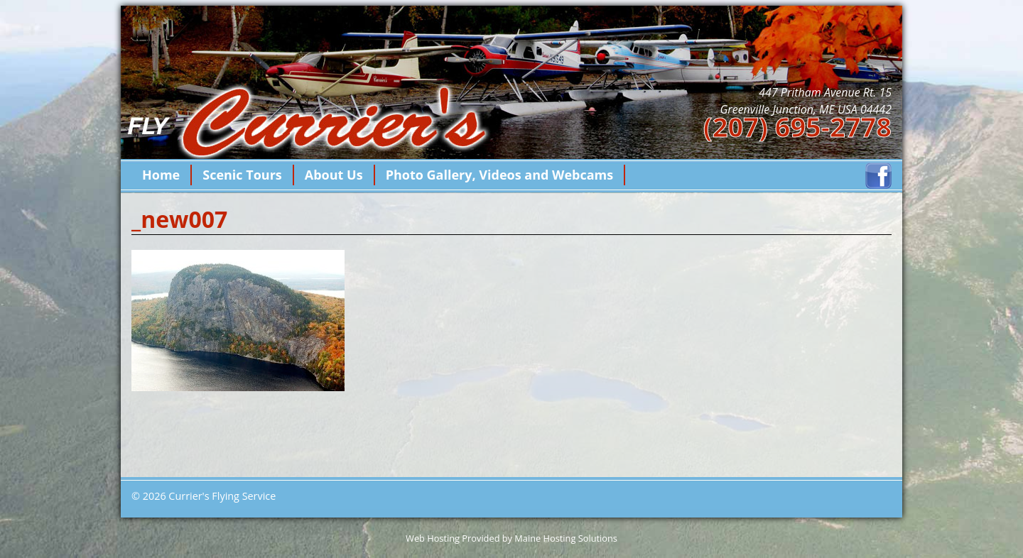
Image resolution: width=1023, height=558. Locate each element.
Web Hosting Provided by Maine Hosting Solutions (511, 538)
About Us (334, 174)
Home (161, 174)
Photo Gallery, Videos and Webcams (500, 174)
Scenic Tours (242, 174)
